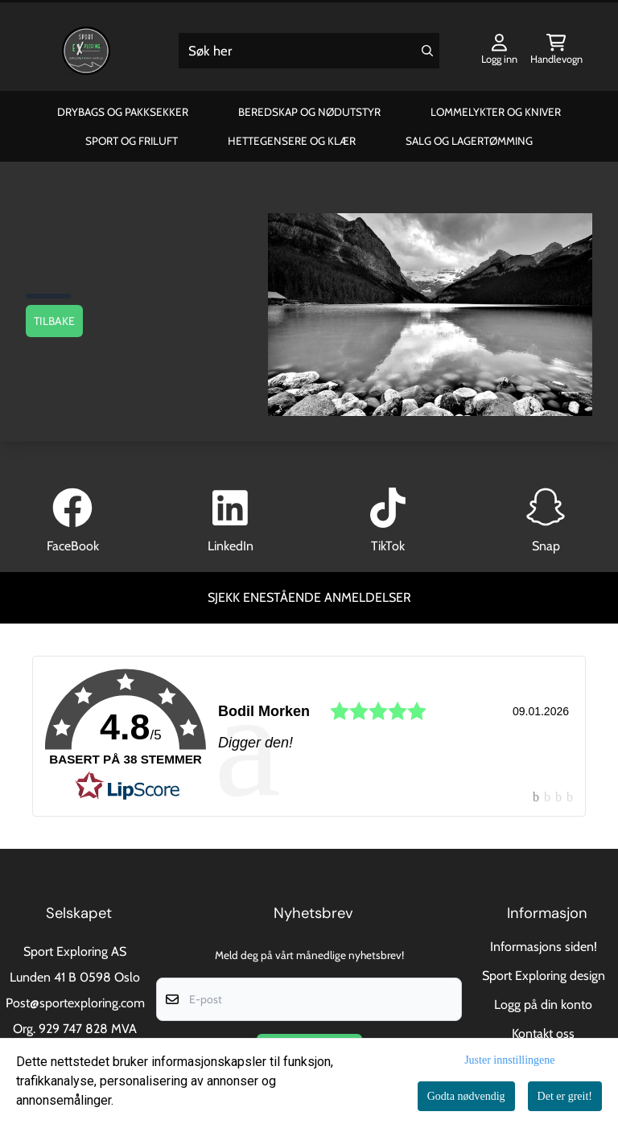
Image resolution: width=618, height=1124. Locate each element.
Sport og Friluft (131, 140)
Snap (546, 546)
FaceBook (73, 546)
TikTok (388, 546)
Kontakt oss (543, 1033)
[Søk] (309, 50)
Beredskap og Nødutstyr (309, 111)
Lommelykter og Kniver (496, 111)
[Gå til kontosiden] (499, 50)
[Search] (427, 51)
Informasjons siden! (543, 946)
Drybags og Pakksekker (122, 111)
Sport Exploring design (543, 975)
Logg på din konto (543, 1004)
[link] (309, 736)
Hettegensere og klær (292, 140)
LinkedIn (230, 546)
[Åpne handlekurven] (556, 50)
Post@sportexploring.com (75, 1003)
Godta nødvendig (466, 1096)
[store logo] (86, 51)
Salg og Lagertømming (469, 140)
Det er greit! (565, 1096)
